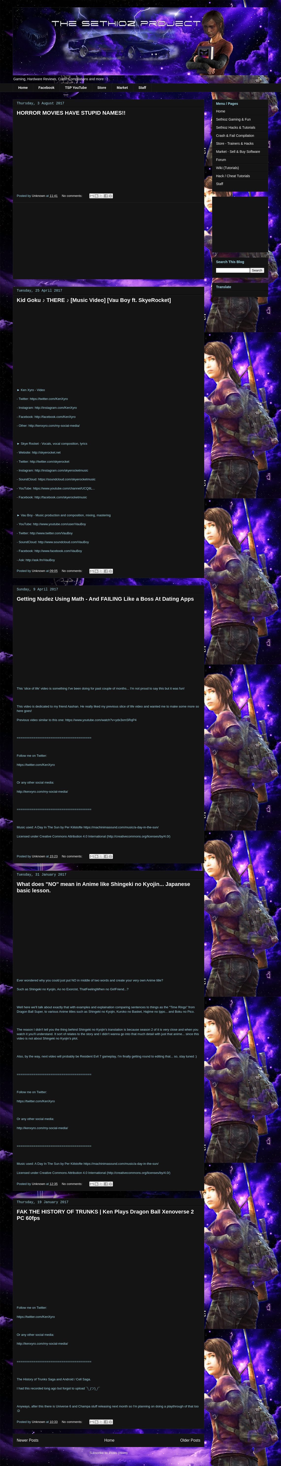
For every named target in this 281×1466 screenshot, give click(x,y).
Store (101, 88)
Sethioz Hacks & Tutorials (235, 127)
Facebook (46, 88)
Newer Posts (27, 1440)
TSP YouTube (76, 88)
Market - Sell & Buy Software (238, 152)
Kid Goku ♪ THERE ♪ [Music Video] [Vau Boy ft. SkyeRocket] (94, 300)
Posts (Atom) (118, 1453)
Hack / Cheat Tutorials (233, 176)
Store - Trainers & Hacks (235, 143)
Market (122, 88)
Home (23, 88)
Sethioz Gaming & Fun (233, 119)
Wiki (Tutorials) (227, 168)
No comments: (72, 196)
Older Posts (190, 1440)
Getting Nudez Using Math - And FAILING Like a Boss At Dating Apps (105, 599)
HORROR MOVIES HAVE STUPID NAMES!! (71, 113)
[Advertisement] (108, 240)
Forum (221, 160)
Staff (142, 88)
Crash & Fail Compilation (235, 136)
